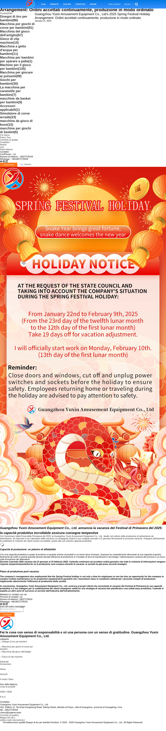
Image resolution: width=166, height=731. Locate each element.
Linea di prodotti (7, 687)
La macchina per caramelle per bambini (12, 91)
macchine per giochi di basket (15, 130)
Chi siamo (4, 135)
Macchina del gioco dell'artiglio (15, 33)
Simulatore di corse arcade (15, 115)
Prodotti (54, 4)
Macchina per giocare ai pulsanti (16, 74)
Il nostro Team (6, 679)
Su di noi (67, 4)
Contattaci (80, 4)
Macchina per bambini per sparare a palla (17, 59)
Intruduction (5, 664)
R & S (3, 697)
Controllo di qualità (9, 140)
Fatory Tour (5, 137)
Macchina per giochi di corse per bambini (17, 25)
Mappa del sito (7, 717)
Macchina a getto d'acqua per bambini (13, 50)
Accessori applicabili (10, 107)
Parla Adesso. (114, 4)
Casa (43, 4)
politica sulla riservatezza (12, 720)
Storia (3, 669)
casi (2, 147)
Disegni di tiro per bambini (13, 18)
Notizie (93, 4)
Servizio (4, 674)
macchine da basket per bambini (15, 100)
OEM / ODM (6, 692)
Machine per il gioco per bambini (15, 66)
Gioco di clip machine (9, 40)
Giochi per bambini (9, 81)
